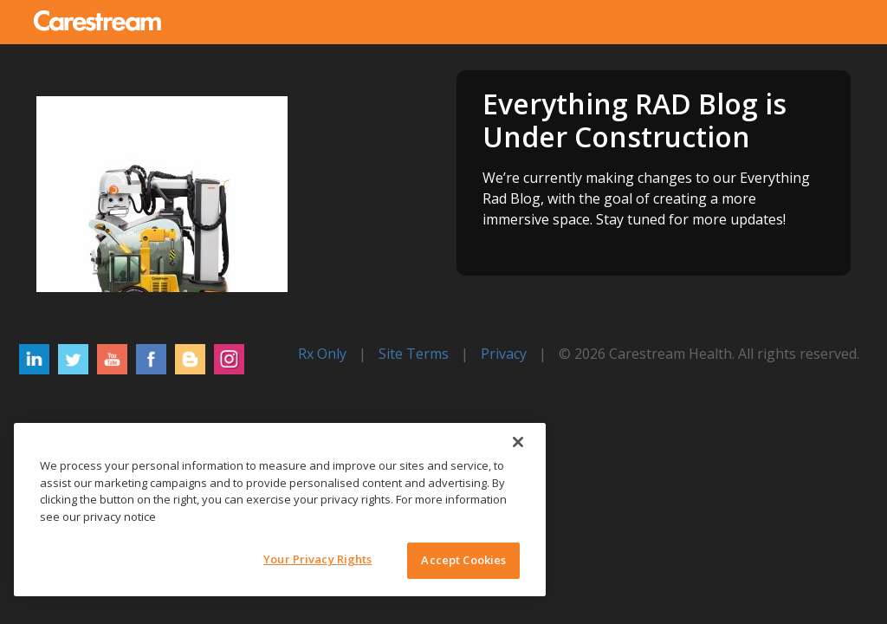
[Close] (518, 442)
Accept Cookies (463, 560)
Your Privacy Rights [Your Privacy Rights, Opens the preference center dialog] (317, 559)
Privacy (504, 353)
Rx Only (322, 353)
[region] (280, 509)
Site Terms (414, 353)
